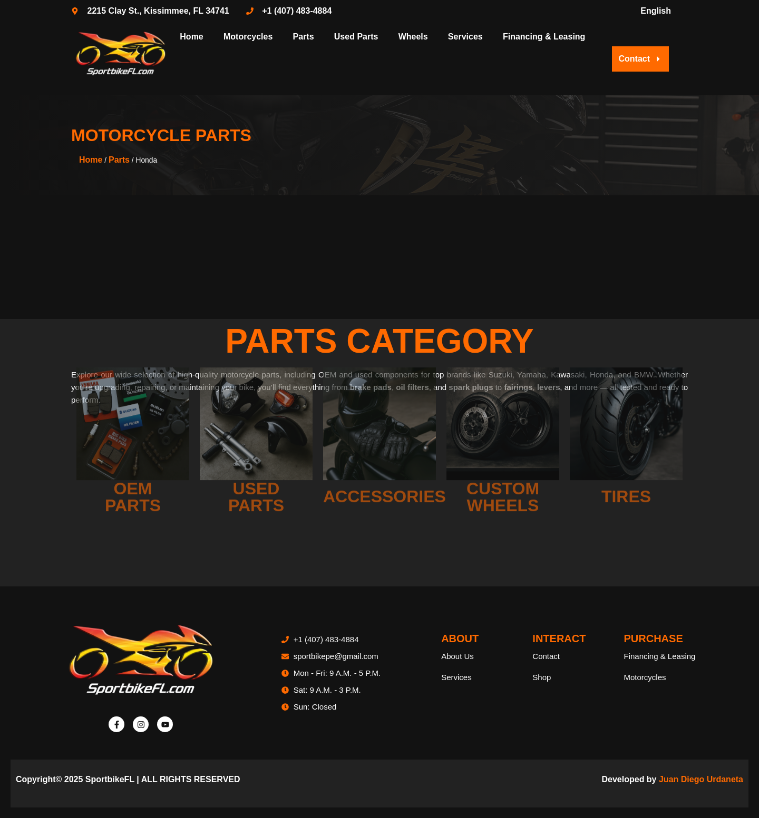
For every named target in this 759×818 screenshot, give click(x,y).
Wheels (413, 36)
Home (191, 36)
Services (465, 36)
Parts (303, 36)
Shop (541, 677)
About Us (457, 656)
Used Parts (356, 36)
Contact (546, 656)
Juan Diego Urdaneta (701, 779)
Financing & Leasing (544, 36)
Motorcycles (248, 36)
